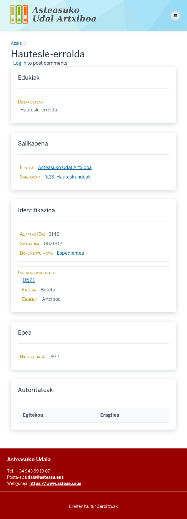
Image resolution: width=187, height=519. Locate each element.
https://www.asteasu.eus (55, 483)
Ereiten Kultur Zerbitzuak (93, 506)
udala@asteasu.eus (44, 477)
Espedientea (70, 253)
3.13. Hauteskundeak (68, 177)
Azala (16, 43)
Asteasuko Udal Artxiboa (65, 167)
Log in (19, 63)
